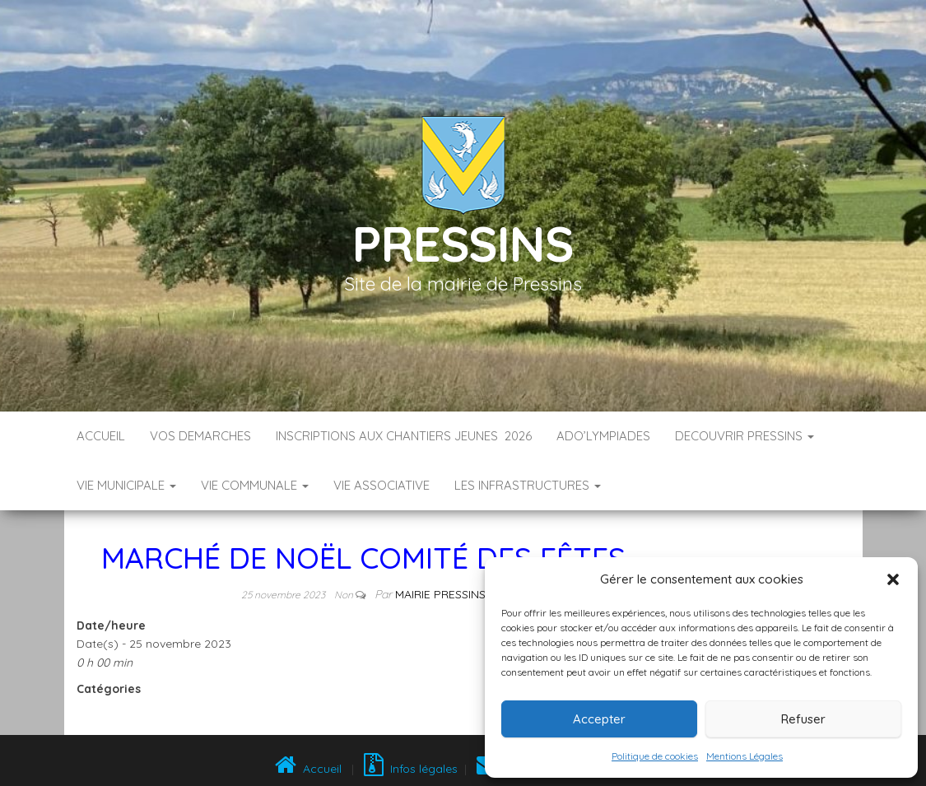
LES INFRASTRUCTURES (527, 485)
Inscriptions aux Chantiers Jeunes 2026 (404, 436)
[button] (893, 579)
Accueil (101, 436)
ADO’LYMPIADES (603, 436)
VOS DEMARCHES (200, 436)
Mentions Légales (744, 756)
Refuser (803, 719)
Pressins (462, 243)
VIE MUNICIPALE (126, 485)
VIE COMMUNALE (255, 485)
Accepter (599, 719)
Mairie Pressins (440, 594)
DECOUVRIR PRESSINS (744, 436)
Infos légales (411, 768)
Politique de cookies (655, 756)
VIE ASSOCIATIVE (381, 485)
